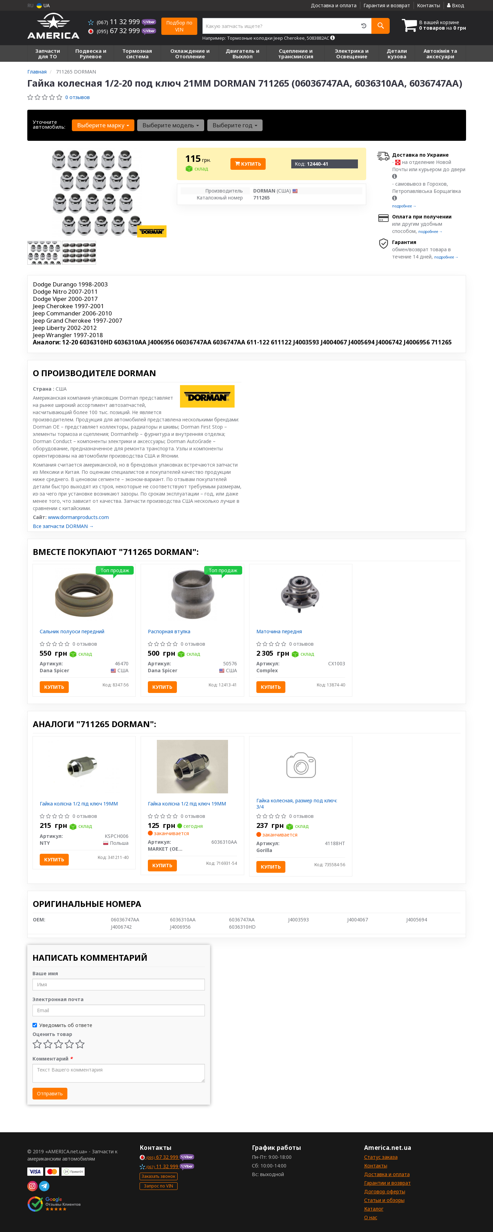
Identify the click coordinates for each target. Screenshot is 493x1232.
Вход (455, 5)
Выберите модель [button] (170, 125)
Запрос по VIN (158, 1186)
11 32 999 (115, 21)
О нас (370, 1217)
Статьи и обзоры (384, 1200)
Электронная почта (58, 999)
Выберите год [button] (234, 125)
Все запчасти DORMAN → (63, 526)
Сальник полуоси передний (72, 631)
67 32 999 (115, 30)
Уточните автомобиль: (49, 124)
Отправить (50, 1093)
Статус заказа (381, 1157)
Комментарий (52, 1058)
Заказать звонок (158, 1176)
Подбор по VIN (179, 26)
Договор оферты (384, 1191)
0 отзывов (77, 97)
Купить (248, 163)
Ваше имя (45, 973)
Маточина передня (279, 631)
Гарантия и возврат (386, 5)
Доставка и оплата (334, 5)
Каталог (373, 1208)
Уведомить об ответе (62, 1025)
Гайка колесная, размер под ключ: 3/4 (296, 803)
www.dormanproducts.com (78, 517)
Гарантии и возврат (387, 1183)
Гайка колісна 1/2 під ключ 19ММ (79, 803)
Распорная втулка (169, 631)
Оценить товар (52, 1034)
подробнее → (404, 205)
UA (43, 5)
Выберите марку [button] (103, 125)
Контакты (428, 5)
